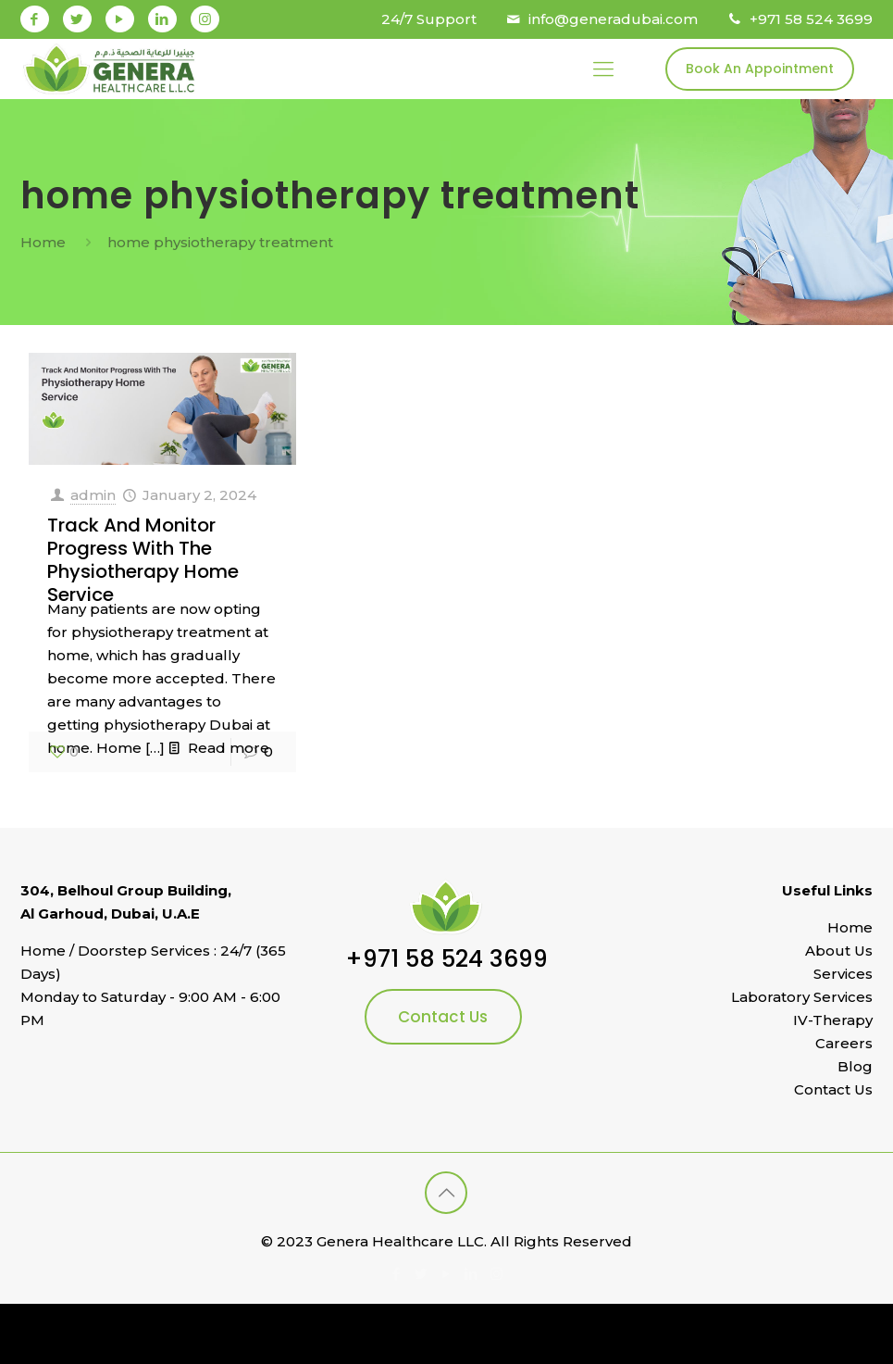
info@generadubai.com (613, 19)
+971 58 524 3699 (811, 19)
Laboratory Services (802, 997)
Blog (855, 1066)
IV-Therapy (833, 1020)
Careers (844, 1043)
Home (43, 242)
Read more (228, 748)
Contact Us (443, 1017)
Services (843, 973)
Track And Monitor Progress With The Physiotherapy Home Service (143, 559)
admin (93, 495)
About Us (839, 950)
